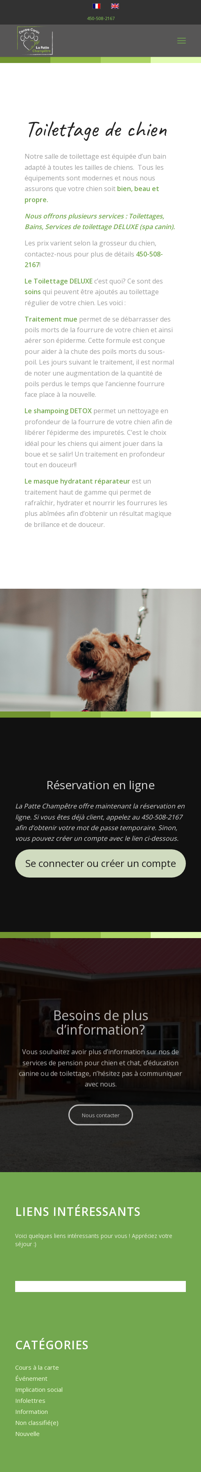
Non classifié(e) (37, 1422)
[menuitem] (181, 40)
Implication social (39, 1389)
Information (31, 1411)
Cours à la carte (37, 1367)
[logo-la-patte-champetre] (83, 40)
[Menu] (181, 40)
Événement (31, 1378)
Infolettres (30, 1400)
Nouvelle (27, 1433)
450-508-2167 (101, 18)
